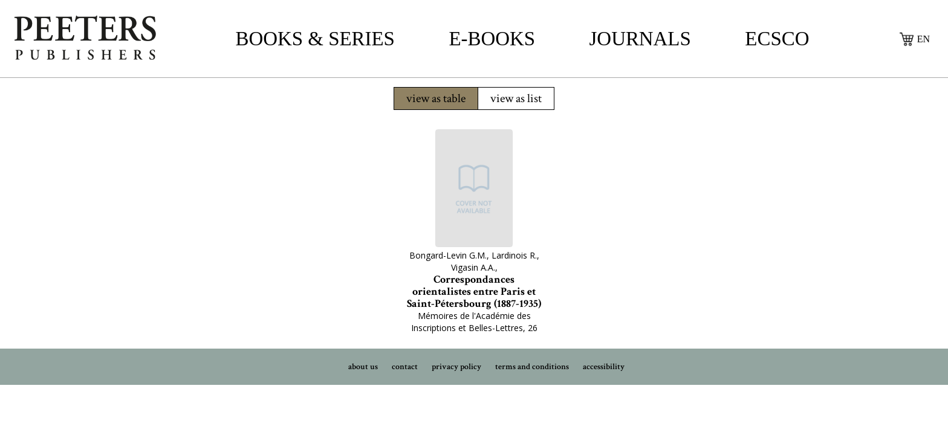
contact (405, 366)
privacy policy (456, 366)
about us (363, 366)
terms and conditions (532, 366)
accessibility (604, 366)
